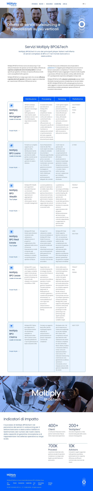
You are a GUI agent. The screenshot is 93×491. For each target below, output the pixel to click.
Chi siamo (35, 4)
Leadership (57, 4)
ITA (84, 4)
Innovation (49, 4)
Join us (65, 4)
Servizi (42, 4)
